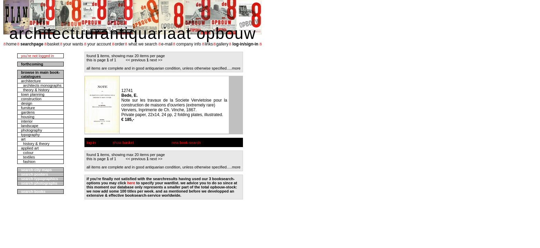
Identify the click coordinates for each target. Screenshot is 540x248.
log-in (91, 143)
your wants (73, 44)
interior (27, 121)
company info (188, 44)
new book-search (186, 143)
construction (31, 99)
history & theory (35, 144)
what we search (143, 44)
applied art (30, 148)
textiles (28, 157)
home (11, 44)
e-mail (167, 44)
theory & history (35, 90)
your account (99, 44)
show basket (123, 143)
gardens (28, 112)
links (209, 44)
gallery (222, 44)
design (26, 103)
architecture (31, 81)
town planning (32, 94)
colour (27, 153)
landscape (29, 126)
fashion (28, 161)
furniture (28, 108)
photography (31, 130)
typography (30, 135)
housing (27, 117)
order (119, 44)
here (131, 183)
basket (53, 44)
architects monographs (41, 85)
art (23, 139)
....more (234, 68)
